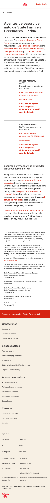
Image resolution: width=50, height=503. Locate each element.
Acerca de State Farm (9, 382)
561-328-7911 (25, 140)
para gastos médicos (13, 51)
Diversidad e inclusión (9, 418)
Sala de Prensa (7, 401)
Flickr (21, 446)
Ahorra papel (6, 360)
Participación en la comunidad (12, 387)
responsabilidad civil (13, 49)
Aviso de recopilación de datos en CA (10, 479)
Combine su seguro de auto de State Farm (23, 210)
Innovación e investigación (10, 396)
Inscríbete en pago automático (12, 355)
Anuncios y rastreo (8, 458)
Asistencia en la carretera (10, 338)
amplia (26, 49)
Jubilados (5, 423)
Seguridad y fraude (8, 463)
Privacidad (23, 458)
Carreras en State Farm (10, 413)
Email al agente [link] (26, 106)
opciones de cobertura (29, 46)
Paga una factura (7, 351)
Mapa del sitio (24, 468)
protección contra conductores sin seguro (22, 52)
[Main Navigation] (5, 4)
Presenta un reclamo (9, 334)
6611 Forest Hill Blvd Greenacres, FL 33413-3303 (31, 134)
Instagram (6, 452)
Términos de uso (25, 463)
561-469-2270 (25, 100)
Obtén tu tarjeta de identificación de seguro (16, 365)
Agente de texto (26, 112)
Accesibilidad (6, 468)
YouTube (22, 452)
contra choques (37, 49)
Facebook (6, 439)
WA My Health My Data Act (29, 473)
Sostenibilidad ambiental (10, 391)
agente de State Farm (10, 260)
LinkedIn (22, 439)
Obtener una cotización (30, 109)
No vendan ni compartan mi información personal (33, 479)
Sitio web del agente (28, 104)
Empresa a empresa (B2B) (11, 370)
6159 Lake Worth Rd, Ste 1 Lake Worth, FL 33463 (31, 94)
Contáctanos (6, 329)
